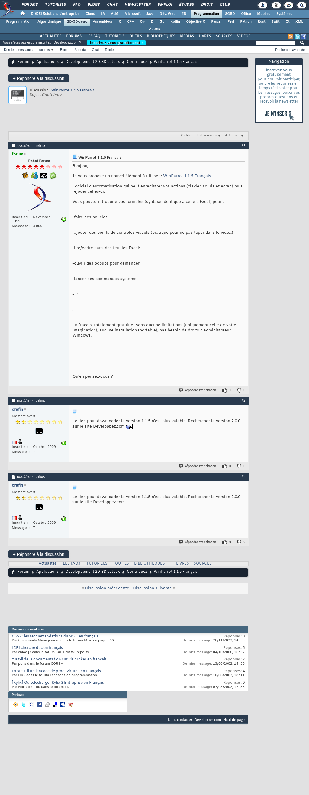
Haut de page (234, 719)
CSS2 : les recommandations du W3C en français (55, 636)
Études (186, 4)
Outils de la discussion (199, 135)
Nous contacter (180, 719)
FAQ (76, 4)
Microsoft (132, 14)
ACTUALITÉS (50, 36)
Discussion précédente (107, 588)
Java (149, 14)
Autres (154, 29)
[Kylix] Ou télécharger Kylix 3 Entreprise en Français (58, 682)
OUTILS (135, 36)
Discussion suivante (152, 588)
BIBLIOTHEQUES (149, 563)
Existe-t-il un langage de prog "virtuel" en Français (56, 671)
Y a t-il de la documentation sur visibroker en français (59, 659)
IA (103, 14)
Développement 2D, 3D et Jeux (93, 62)
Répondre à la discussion (38, 78)
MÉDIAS (187, 36)
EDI (185, 14)
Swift (275, 22)
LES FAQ (93, 36)
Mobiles (263, 14)
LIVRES (205, 36)
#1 (243, 145)
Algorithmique (49, 22)
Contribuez (137, 62)
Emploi (164, 4)
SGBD (230, 14)
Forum (23, 62)
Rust (261, 22)
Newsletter (137, 4)
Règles (110, 49)
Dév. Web (167, 14)
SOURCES (224, 36)
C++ (130, 22)
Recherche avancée (290, 49)
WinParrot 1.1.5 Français (72, 90)
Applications (47, 62)
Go (161, 22)
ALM (114, 14)
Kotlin (175, 22)
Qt (287, 22)
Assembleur (103, 22)
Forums (29, 4)
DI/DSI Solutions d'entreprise (55, 14)
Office (246, 14)
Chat (112, 4)
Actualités (47, 563)
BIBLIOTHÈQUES (161, 36)
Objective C (195, 22)
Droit (206, 4)
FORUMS (74, 36)
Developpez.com (208, 719)
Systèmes (284, 14)
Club (224, 4)
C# (142, 22)
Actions (44, 49)
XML (299, 22)
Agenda (80, 49)
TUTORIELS (114, 36)
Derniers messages (18, 49)
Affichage (233, 135)
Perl (230, 22)
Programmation (206, 14)
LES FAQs (71, 563)
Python (246, 22)
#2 (243, 400)
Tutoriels (55, 4)
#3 (243, 476)
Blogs (93, 4)
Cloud (90, 14)
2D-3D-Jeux (77, 22)
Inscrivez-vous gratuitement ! (116, 42)
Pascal (216, 22)
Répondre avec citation (197, 390)
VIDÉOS (243, 36)
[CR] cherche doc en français (37, 648)
